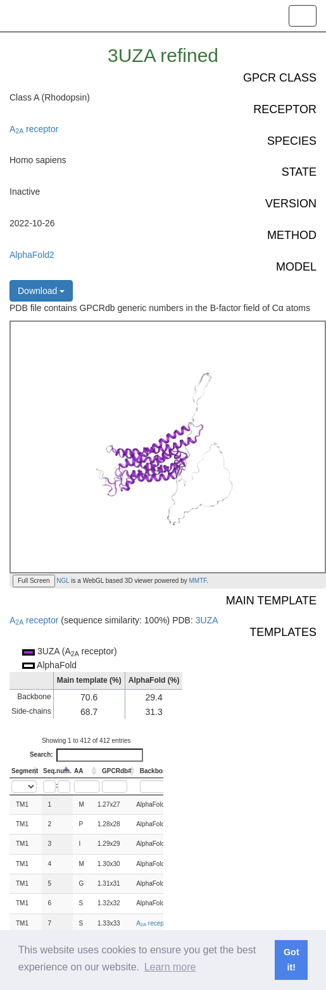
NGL (62, 580)
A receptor (33, 129)
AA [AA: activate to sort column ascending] (78, 770)
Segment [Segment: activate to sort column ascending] (24, 770)
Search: (86, 755)
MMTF (198, 580)
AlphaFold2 (31, 255)
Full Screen (34, 580)
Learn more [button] (170, 967)
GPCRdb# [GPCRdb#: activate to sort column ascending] (117, 770)
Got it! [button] (291, 959)
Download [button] (41, 291)
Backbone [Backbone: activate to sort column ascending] (155, 770)
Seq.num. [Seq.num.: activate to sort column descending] (57, 770)
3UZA (207, 620)
